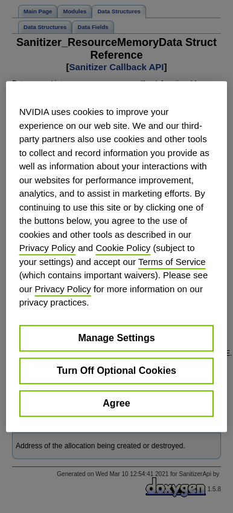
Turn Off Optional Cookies (116, 370)
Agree (116, 403)
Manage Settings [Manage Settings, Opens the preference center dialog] (116, 338)
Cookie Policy (122, 248)
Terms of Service (172, 261)
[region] (117, 256)
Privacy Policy (47, 248)
